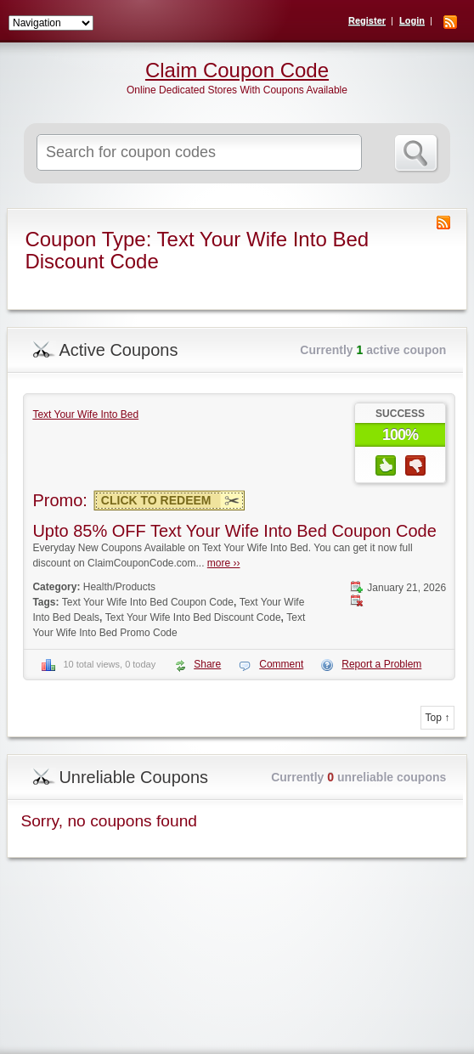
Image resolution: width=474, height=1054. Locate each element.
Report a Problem (381, 664)
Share (207, 664)
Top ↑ (438, 718)
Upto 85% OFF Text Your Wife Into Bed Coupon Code (234, 530)
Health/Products (119, 587)
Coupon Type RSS (443, 222)
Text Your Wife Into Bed (85, 414)
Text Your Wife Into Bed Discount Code (193, 617)
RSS (450, 22)
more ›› (223, 563)
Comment (281, 664)
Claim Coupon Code (237, 70)
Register (367, 20)
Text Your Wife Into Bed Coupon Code (148, 602)
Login (412, 20)
